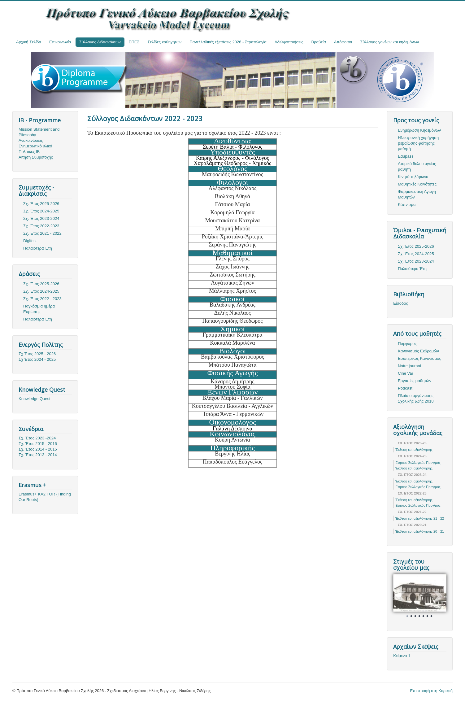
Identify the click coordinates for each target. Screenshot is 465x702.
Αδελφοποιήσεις (289, 42)
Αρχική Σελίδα (28, 42)
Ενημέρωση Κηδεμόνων (419, 130)
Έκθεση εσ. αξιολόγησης (413, 449)
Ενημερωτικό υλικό (35, 146)
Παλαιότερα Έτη (37, 248)
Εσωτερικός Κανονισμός (419, 358)
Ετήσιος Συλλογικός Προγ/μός (418, 462)
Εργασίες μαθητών (414, 380)
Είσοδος (400, 303)
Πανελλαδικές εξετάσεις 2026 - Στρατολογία (228, 42)
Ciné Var (405, 373)
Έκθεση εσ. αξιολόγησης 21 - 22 (419, 518)
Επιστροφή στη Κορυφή (431, 690)
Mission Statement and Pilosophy (39, 132)
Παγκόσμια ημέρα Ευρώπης (39, 309)
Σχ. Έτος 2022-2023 (41, 226)
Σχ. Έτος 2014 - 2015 (38, 449)
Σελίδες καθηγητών (165, 42)
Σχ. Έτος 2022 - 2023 (42, 298)
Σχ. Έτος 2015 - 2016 (38, 443)
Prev (401, 596)
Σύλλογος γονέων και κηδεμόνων (389, 42)
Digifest (30, 240)
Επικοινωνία (60, 42)
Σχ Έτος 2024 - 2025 (37, 359)
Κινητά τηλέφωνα (413, 176)
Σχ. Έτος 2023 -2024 (37, 438)
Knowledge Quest (34, 398)
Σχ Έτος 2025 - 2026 (37, 353)
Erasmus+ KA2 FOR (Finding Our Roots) (45, 497)
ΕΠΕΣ (134, 42)
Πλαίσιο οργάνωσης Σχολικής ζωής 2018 (416, 398)
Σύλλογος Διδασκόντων (100, 42)
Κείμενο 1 (401, 655)
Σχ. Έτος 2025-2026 (41, 203)
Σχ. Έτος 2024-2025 (41, 211)
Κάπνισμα (406, 204)
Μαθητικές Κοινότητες (417, 184)
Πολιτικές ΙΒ (29, 151)
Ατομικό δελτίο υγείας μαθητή (417, 166)
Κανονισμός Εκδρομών (418, 351)
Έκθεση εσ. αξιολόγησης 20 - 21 (419, 531)
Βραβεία (318, 42)
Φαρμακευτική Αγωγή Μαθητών (417, 194)
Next (438, 596)
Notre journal (409, 366)
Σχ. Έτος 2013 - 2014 (38, 454)
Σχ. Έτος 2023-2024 (41, 218)
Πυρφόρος (407, 343)
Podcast (405, 388)
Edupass (406, 156)
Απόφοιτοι (343, 42)
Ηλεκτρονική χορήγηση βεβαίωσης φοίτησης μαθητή (418, 143)
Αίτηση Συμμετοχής (36, 157)
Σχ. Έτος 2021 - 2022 (42, 233)
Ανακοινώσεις (31, 140)
